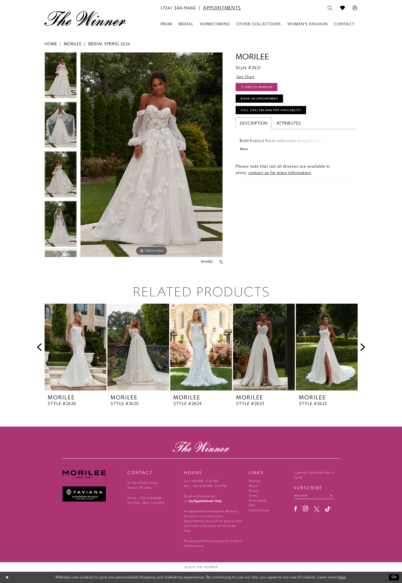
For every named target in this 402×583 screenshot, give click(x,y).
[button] (355, 8)
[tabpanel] (61, 77)
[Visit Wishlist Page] (342, 8)
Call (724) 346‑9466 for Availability (275, 114)
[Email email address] (316, 496)
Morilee (73, 43)
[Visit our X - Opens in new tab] (316, 510)
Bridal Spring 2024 (109, 43)
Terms (253, 495)
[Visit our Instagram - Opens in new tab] (305, 509)
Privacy (254, 491)
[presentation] (75, 347)
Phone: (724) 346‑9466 (144, 498)
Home (51, 43)
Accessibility (258, 500)
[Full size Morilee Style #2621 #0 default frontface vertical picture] (152, 154)
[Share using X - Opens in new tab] (221, 262)
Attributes (288, 127)
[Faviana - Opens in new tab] (92, 494)
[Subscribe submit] (336, 496)
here (342, 577)
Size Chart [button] (246, 77)
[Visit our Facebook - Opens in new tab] (295, 510)
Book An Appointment (262, 101)
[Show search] (330, 8)
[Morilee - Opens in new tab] (92, 474)
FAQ (252, 505)
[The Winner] (85, 18)
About (253, 486)
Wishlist (255, 481)
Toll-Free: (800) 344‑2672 (146, 503)
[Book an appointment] (222, 8)
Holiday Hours (259, 510)
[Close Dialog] (7, 577)
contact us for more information (279, 178)
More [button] (244, 154)
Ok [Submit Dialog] (394, 577)
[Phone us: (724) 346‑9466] (178, 8)
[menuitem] (178, 8)
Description (254, 127)
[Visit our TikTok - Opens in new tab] (327, 509)
